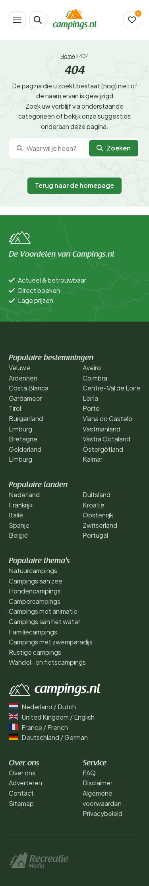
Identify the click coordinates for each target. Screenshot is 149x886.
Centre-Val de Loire (111, 388)
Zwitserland (100, 525)
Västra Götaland (106, 439)
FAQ (89, 773)
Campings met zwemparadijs (51, 642)
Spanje (19, 525)
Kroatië (93, 505)
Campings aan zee (35, 581)
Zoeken (114, 148)
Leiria (90, 398)
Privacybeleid (102, 813)
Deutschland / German (48, 737)
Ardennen (23, 378)
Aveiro (92, 367)
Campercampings (34, 601)
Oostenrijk (98, 515)
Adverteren (25, 783)
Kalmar (93, 459)
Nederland (24, 494)
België (18, 535)
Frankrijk (21, 505)
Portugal (95, 535)
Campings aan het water (44, 621)
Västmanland (101, 429)
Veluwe (19, 367)
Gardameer (25, 398)
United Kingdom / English (52, 717)
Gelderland (25, 449)
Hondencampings (35, 591)
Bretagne (23, 439)
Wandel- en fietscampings (47, 662)
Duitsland (96, 494)
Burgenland (26, 418)
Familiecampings (33, 632)
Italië (16, 515)
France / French (38, 727)
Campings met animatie (43, 611)
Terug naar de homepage (74, 185)
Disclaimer (97, 783)
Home (67, 56)
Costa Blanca (28, 388)
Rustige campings (35, 652)
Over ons (22, 773)
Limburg (20, 429)
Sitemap (21, 803)
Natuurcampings (33, 570)
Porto (91, 408)
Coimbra (95, 378)
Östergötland (103, 449)
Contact (21, 793)
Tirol (15, 408)
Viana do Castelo (107, 418)
